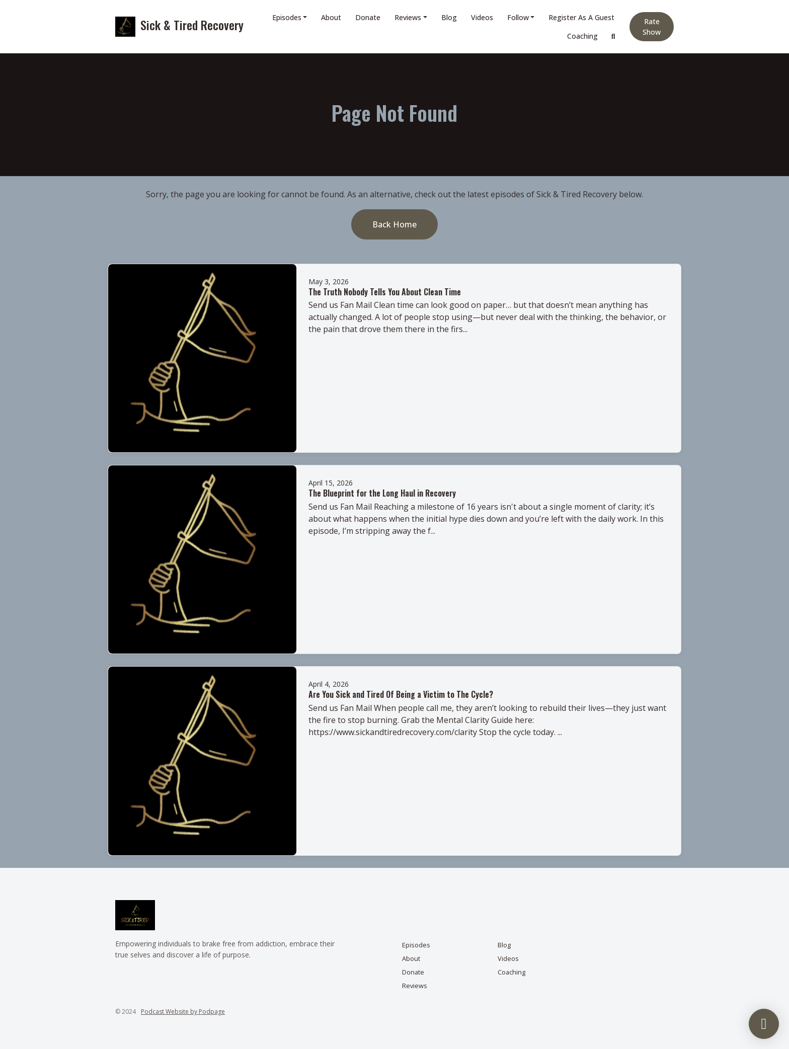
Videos (482, 17)
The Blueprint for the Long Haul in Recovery (382, 493)
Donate (367, 17)
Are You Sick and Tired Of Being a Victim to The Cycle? (400, 694)
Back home (394, 224)
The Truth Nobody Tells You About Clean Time (384, 292)
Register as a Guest (581, 17)
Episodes (286, 17)
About (331, 17)
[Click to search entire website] (613, 36)
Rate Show (652, 27)
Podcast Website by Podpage (183, 1011)
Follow (518, 17)
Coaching (582, 36)
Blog (449, 17)
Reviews (408, 17)
